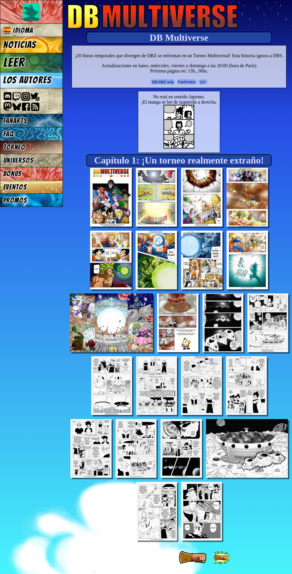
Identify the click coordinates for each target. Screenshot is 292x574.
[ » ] (192, 558)
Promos (15, 200)
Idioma (18, 30)
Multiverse (153, 16)
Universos (18, 160)
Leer (14, 62)
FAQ (8, 134)
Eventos (15, 187)
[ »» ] (221, 558)
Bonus (12, 173)
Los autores (27, 80)
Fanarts (15, 120)
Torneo (14, 147)
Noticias (19, 45)
